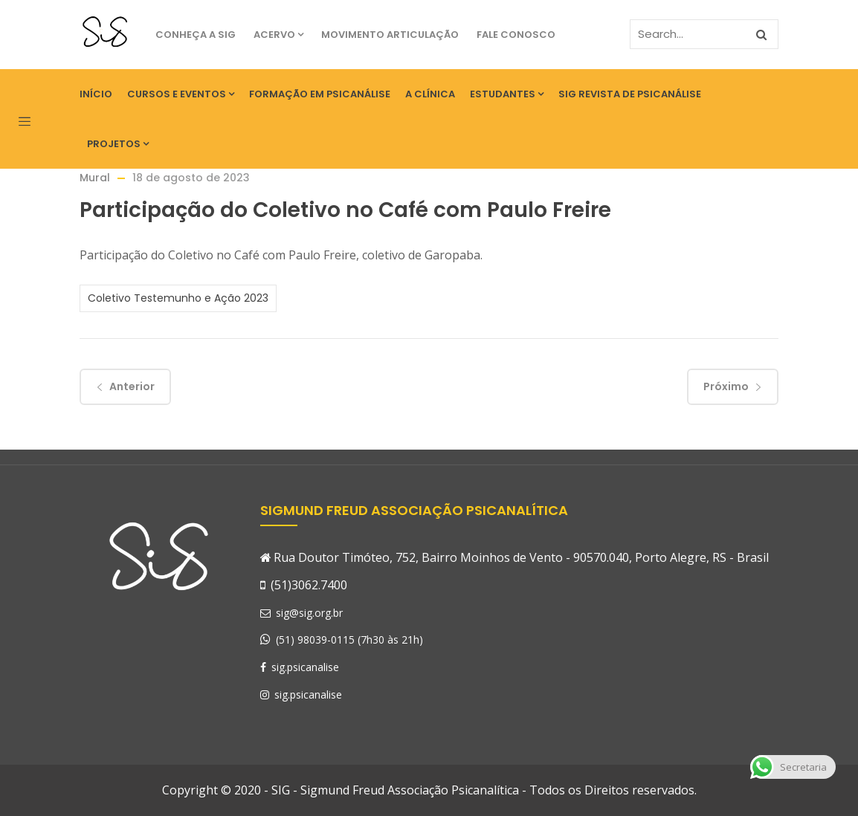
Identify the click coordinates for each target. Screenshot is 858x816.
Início (96, 94)
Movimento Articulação (390, 34)
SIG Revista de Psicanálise (629, 94)
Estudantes (506, 94)
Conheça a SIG (195, 34)
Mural (95, 177)
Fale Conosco (516, 34)
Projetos (118, 144)
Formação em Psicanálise (319, 94)
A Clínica (430, 94)
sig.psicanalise (299, 667)
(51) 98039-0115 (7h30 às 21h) (349, 639)
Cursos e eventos (180, 94)
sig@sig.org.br (301, 613)
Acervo (278, 34)
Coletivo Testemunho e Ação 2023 (178, 298)
